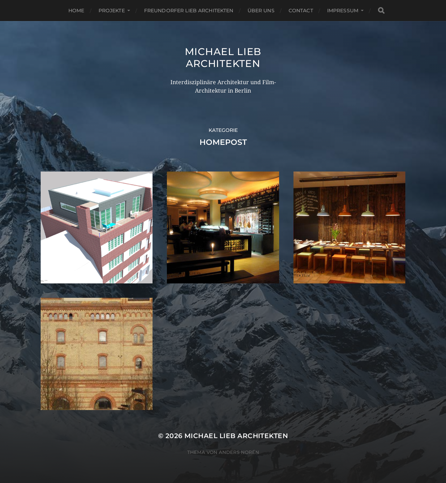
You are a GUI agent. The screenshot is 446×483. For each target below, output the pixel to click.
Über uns (261, 10)
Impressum (342, 10)
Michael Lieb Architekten (223, 57)
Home (76, 10)
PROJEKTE (112, 10)
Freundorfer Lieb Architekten (189, 10)
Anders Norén (239, 452)
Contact (301, 10)
